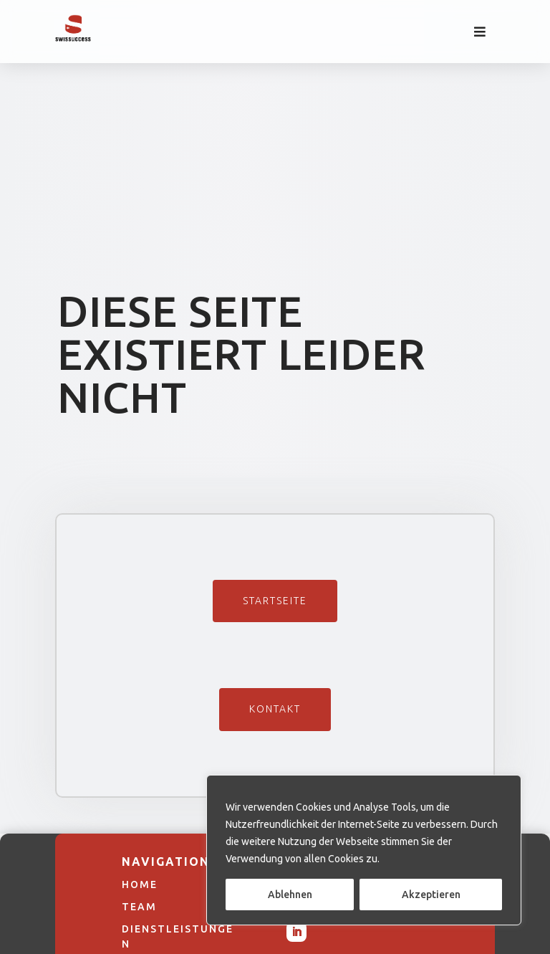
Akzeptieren (431, 894)
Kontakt (275, 709)
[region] (363, 850)
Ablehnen (290, 894)
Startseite (275, 600)
